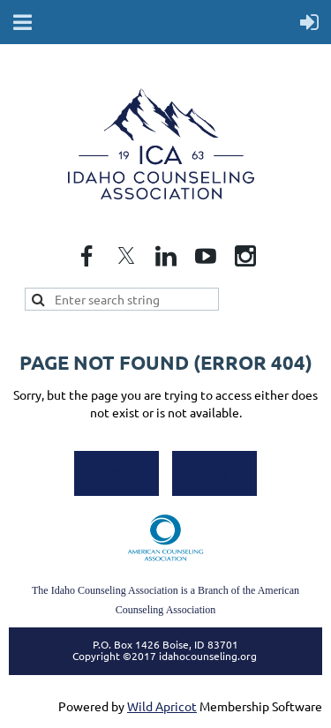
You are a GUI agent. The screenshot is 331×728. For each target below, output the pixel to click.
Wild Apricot (162, 706)
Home (117, 472)
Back (215, 472)
